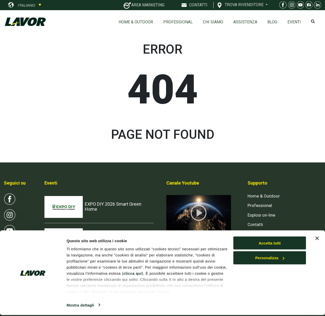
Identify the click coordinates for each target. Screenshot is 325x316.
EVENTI (294, 22)
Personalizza (269, 259)
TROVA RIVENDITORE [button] (245, 4)
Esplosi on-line (261, 215)
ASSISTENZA (245, 22)
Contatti (255, 224)
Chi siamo (213, 22)
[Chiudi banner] (317, 239)
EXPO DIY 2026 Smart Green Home (113, 206)
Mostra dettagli (80, 306)
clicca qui (132, 274)
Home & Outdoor (136, 22)
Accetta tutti (270, 244)
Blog (272, 22)
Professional (178, 22)
